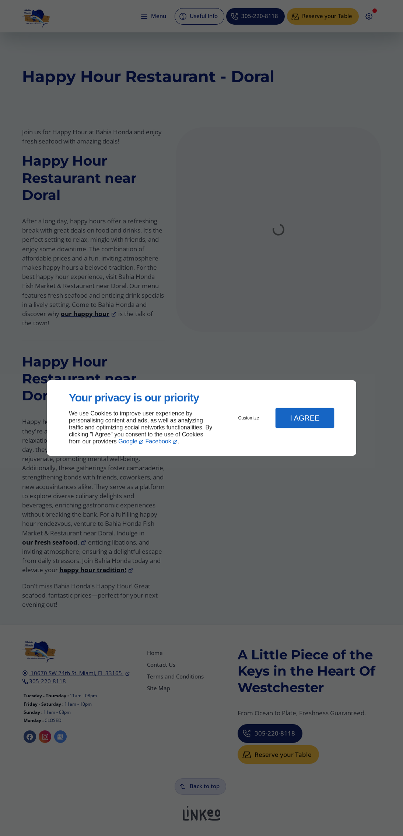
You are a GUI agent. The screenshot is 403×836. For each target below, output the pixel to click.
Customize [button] (248, 418)
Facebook (158, 441)
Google (127, 441)
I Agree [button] (304, 418)
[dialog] (201, 418)
